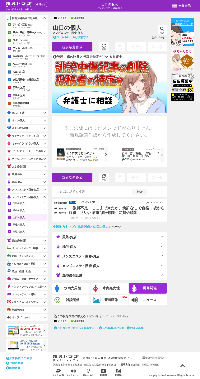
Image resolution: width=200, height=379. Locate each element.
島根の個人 (19, 224)
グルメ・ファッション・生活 (25, 286)
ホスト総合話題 (17, 128)
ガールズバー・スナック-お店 (25, 151)
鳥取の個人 (19, 231)
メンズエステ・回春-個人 (77, 266)
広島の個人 (19, 203)
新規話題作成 (72, 47)
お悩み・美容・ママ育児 (22, 279)
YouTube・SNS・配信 (21, 263)
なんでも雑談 (30, 65)
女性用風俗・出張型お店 (30, 81)
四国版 (136, 364)
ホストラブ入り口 (66, 358)
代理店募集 (135, 327)
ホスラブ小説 (58, 372)
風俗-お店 (66, 237)
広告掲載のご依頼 (111, 327)
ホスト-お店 (16, 112)
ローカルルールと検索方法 (70, 37)
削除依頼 (13, 367)
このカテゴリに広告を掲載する (74, 327)
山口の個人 (109, 4)
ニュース (144, 300)
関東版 (57, 364)
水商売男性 (68, 288)
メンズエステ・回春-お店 (77, 256)
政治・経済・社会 (19, 271)
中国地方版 (124, 364)
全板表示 (181, 6)
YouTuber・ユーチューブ (30, 57)
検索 (162, 30)
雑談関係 (67, 300)
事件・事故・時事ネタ (30, 34)
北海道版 (67, 364)
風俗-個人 (66, 246)
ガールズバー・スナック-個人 (25, 159)
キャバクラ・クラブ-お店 (23, 135)
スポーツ (30, 42)
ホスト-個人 (16, 120)
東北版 (78, 364)
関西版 (112, 364)
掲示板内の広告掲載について (182, 22)
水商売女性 (106, 288)
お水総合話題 (16, 166)
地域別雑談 (15, 309)
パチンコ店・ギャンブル (22, 302)
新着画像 (105, 300)
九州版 (145, 364)
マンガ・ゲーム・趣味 (21, 294)
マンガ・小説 (30, 49)
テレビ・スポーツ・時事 (22, 248)
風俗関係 (144, 288)
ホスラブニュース (73, 372)
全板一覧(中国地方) (155, 357)
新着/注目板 (22, 18)
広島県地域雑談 (30, 104)
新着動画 (103, 372)
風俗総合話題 (69, 275)
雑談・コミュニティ (20, 255)
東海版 (87, 364)
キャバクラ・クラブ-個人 (23, 143)
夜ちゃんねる (182, 51)
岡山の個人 (19, 210)
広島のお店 (30, 73)
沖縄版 (155, 364)
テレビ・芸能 (30, 26)
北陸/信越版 (100, 364)
